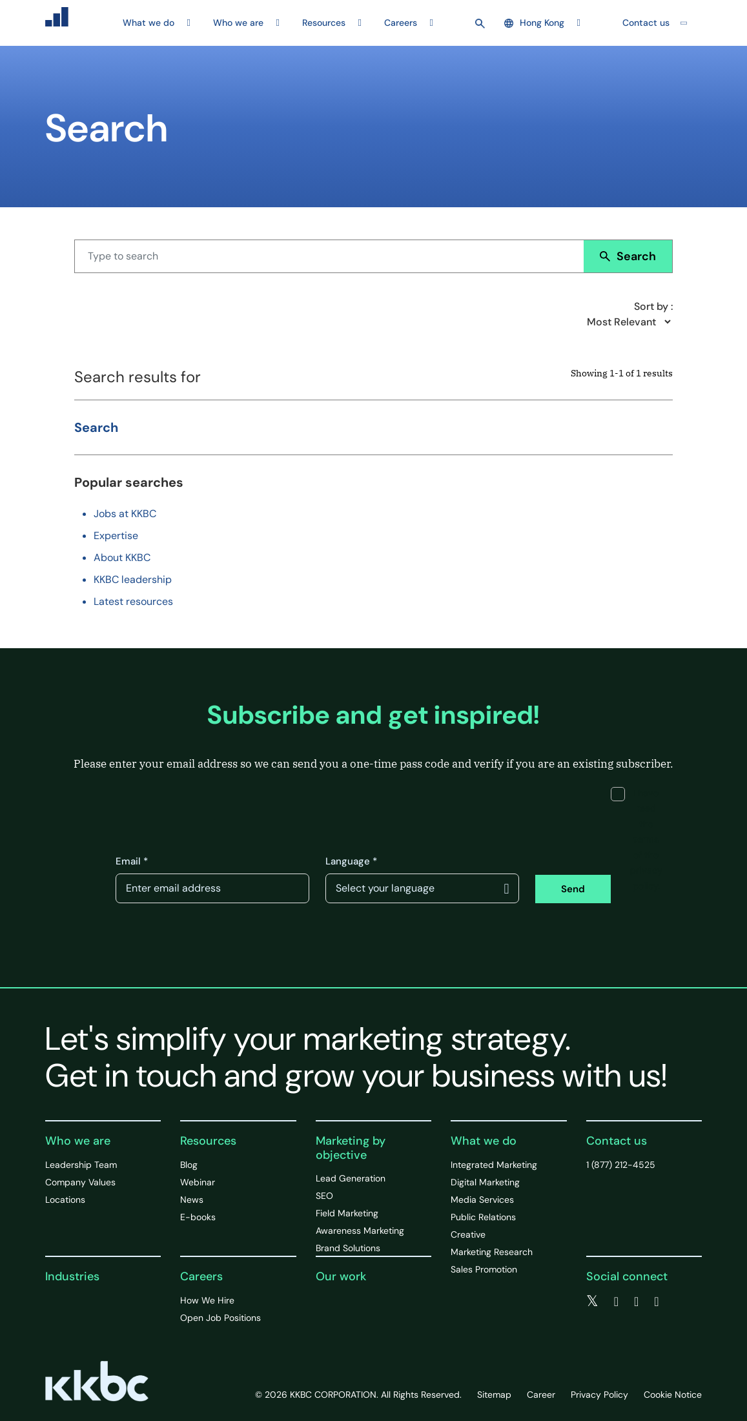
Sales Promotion (484, 1269)
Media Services (482, 1199)
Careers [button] (400, 22)
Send (573, 889)
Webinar (197, 1182)
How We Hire (207, 1300)
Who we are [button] (238, 22)
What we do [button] (148, 22)
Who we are (77, 1141)
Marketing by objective (350, 1148)
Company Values (80, 1182)
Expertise (116, 535)
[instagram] (656, 1301)
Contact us (646, 22)
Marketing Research (492, 1252)
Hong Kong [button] (534, 22)
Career (541, 1394)
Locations (65, 1199)
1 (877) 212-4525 (620, 1165)
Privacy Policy (599, 1394)
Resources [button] (323, 22)
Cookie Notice (673, 1394)
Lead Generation (350, 1178)
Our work (341, 1276)
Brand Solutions (348, 1248)
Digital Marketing (485, 1182)
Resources (208, 1141)
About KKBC (122, 557)
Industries (72, 1276)
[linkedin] (636, 1301)
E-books (198, 1217)
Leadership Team (81, 1165)
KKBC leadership (133, 579)
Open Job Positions (220, 1318)
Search (628, 256)
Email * (132, 861)
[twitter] (592, 1301)
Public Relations (483, 1217)
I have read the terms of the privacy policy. (636, 839)
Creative (468, 1234)
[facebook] (616, 1301)
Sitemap (494, 1394)
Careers (201, 1276)
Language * (351, 861)
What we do (484, 1141)
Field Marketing (347, 1213)
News (191, 1199)
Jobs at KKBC (125, 513)
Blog (189, 1165)
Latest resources (133, 601)
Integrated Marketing (494, 1165)
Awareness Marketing (360, 1230)
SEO (324, 1195)
